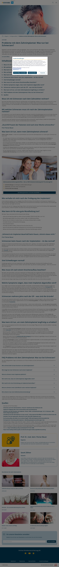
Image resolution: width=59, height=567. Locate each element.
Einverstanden (32, 72)
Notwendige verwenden (20, 72)
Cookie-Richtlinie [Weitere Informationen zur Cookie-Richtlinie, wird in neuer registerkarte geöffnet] (16, 68)
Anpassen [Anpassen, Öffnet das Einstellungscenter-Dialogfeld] (42, 72)
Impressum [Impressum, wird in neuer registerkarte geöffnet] (15, 69)
